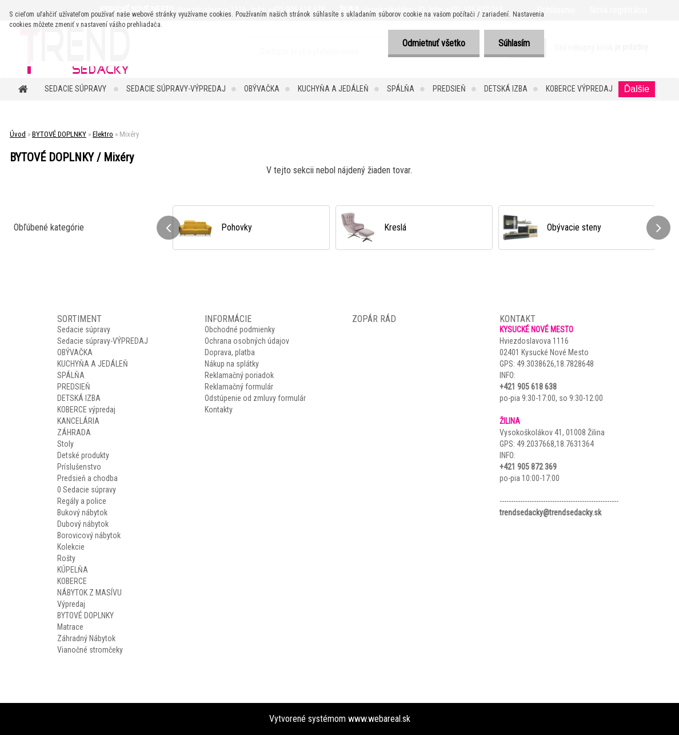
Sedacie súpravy (76, 88)
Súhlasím (514, 43)
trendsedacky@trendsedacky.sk (550, 512)
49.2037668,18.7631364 (555, 443)
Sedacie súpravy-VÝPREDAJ (176, 88)
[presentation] (169, 228)
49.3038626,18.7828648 (555, 363)
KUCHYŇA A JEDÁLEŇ (333, 88)
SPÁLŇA (400, 88)
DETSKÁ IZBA (506, 88)
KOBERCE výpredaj (579, 88)
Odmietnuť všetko (433, 43)
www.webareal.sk (379, 718)
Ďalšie (636, 89)
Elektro (103, 134)
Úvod (18, 134)
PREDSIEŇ (449, 88)
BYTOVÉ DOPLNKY (59, 134)
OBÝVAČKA (261, 88)
